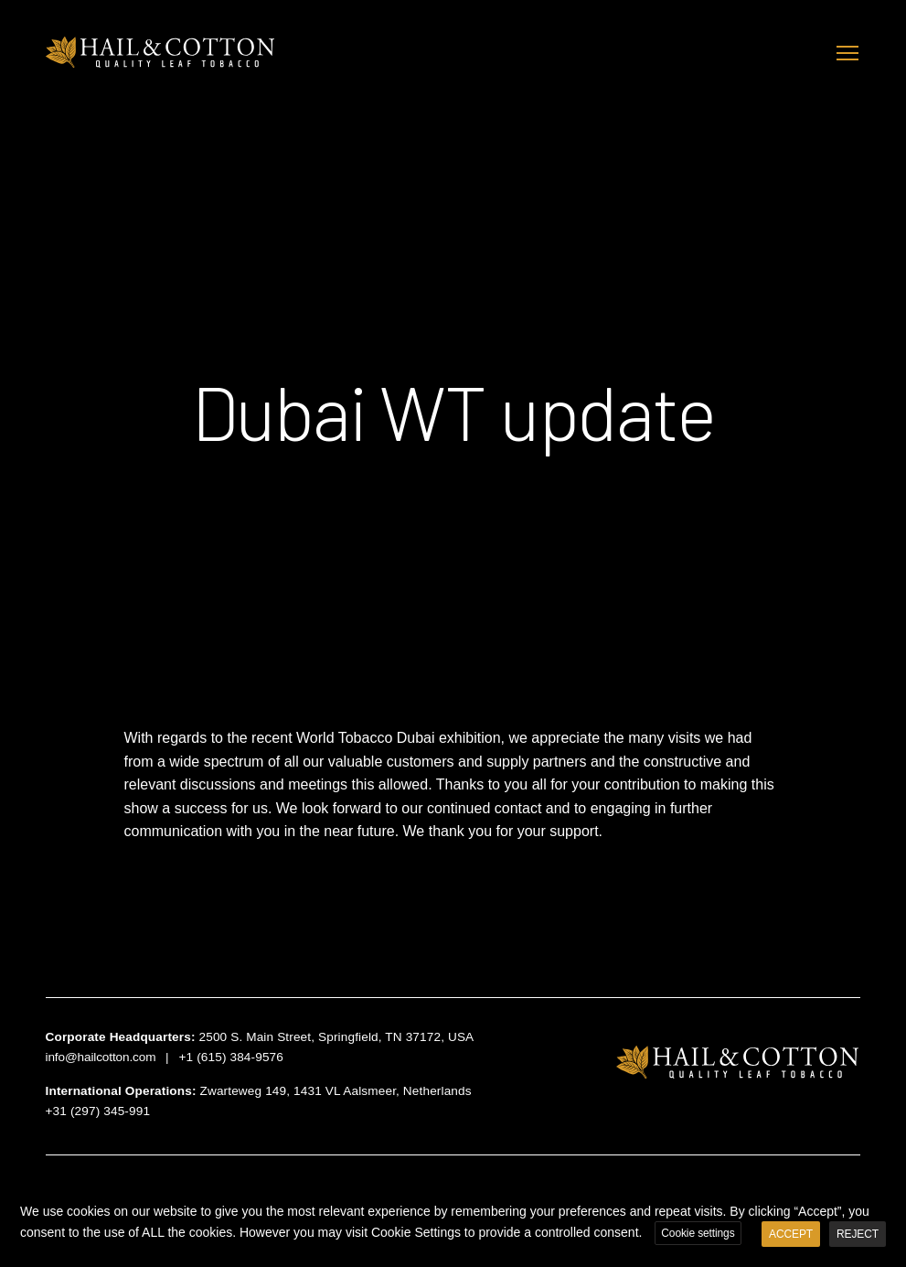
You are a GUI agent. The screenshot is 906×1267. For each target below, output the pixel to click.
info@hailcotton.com (101, 1057)
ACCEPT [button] (791, 1234)
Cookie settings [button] (697, 1233)
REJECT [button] (858, 1234)
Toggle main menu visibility (848, 51)
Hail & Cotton (163, 53)
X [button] (889, 1197)
